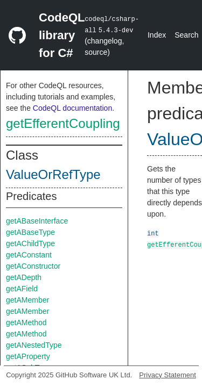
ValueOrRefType (53, 174)
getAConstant (29, 254)
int (153, 233)
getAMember (27, 300)
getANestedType (34, 345)
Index (157, 35)
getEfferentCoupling (63, 123)
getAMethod (26, 322)
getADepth (23, 277)
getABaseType (30, 232)
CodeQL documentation (72, 108)
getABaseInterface (37, 221)
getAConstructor (33, 266)
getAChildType (30, 243)
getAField (22, 288)
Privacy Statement (167, 375)
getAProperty (28, 356)
